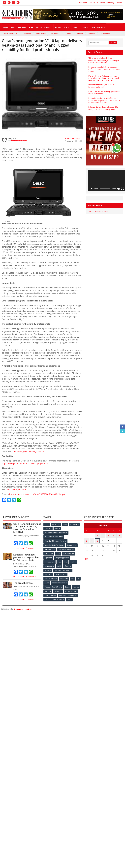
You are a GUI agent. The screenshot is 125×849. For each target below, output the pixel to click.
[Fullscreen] (122, 189)
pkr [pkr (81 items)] (78, 578)
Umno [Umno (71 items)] (69, 598)
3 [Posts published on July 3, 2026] (108, 535)
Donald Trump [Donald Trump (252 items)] (50, 549)
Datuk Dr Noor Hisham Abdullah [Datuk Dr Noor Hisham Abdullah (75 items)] (56, 532)
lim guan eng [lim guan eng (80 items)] (49, 565)
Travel (76, 27)
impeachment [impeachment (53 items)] (49, 561)
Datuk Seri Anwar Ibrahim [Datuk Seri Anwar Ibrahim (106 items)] (54, 536)
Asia (31, 27)
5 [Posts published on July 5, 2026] (119, 535)
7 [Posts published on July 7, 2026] (92, 540)
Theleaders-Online (19, 140)
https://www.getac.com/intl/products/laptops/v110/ (25, 463)
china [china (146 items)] (65, 524)
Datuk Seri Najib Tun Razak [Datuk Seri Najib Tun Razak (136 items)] (54, 545)
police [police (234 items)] (47, 582)
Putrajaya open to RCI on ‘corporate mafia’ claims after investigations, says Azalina (103, 69)
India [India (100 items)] (59, 561)
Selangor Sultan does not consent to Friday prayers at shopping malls (103, 108)
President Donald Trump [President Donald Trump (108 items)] (53, 586)
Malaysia (22, 27)
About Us (94, 3)
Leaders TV (27, 33)
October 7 (31, 548)
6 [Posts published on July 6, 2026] (86, 540)
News (13, 27)
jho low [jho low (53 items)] (73, 561)
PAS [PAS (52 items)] (72, 578)
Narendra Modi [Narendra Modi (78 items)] (61, 573)
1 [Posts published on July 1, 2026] (97, 535)
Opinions (68, 33)
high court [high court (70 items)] (48, 557)
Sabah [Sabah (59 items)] (67, 586)
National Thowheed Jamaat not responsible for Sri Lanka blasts (25, 557)
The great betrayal (23, 582)
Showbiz (80, 33)
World (39, 27)
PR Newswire (105, 33)
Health (67, 27)
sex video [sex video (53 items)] (48, 590)
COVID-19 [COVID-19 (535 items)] (48, 528)
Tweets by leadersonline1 (98, 211)
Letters (119, 3)
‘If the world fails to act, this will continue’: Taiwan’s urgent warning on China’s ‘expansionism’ (103, 60)
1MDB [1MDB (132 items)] (47, 524)
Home (5, 27)
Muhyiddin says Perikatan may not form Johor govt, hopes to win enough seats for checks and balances (104, 78)
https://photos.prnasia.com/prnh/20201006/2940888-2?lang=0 (38, 494)
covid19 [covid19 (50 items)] (57, 528)
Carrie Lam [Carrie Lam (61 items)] (56, 524)
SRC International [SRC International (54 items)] (71, 590)
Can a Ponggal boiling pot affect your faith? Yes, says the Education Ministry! (27, 527)
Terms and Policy (107, 3)
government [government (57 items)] (49, 553)
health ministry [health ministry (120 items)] (68, 553)
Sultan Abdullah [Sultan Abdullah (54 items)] (50, 594)
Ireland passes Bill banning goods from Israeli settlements (104, 92)
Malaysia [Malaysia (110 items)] (48, 569)
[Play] (91, 189)
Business (48, 27)
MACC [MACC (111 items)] (59, 565)
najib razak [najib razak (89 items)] (48, 573)
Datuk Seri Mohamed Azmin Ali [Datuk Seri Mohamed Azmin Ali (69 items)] (55, 541)
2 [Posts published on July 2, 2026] (102, 535)
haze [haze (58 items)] (58, 553)
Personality (55, 33)
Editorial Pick (98, 27)
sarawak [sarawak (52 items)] (76, 586)
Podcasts (92, 33)
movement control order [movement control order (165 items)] (62, 569)
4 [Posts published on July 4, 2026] (113, 535)
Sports (58, 27)
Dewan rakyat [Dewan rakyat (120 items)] (71, 545)
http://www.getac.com (16, 489)
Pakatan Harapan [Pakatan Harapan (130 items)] (51, 578)
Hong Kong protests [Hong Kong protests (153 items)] (62, 557)
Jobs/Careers (41, 33)
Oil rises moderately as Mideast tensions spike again (101, 86)
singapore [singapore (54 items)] (58, 590)
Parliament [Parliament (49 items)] (64, 578)
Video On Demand (10, 33)
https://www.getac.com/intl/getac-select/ (29, 451)
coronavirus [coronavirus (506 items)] (75, 524)
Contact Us (83, 3)
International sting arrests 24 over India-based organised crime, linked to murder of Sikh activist (103, 100)
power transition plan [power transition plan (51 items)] (59, 582)
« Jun (86, 558)
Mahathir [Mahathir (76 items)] (68, 565)
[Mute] (118, 189)
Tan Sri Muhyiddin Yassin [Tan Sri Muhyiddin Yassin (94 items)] (67, 594)
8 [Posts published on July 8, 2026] (97, 540)
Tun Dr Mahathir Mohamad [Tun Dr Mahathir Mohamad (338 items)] (54, 598)
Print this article (72, 138)
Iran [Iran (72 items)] (66, 561)
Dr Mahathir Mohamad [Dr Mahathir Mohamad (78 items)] (66, 549)
